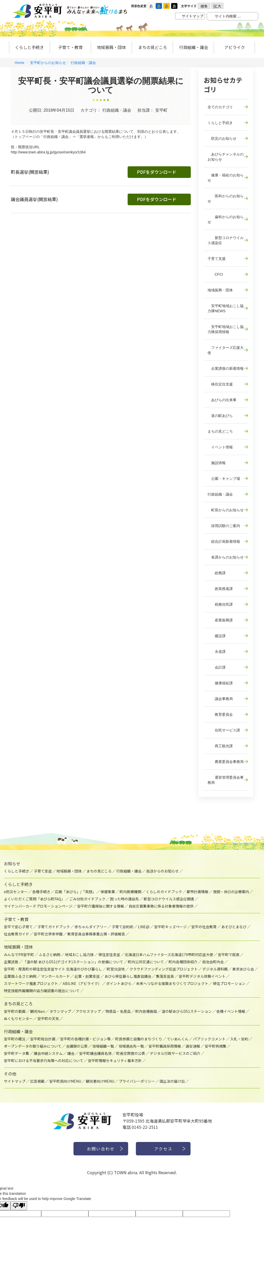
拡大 (217, 6)
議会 (71, 1053)
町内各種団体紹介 (183, 961)
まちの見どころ (152, 47)
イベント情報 (220, 447)
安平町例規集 (215, 1046)
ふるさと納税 (49, 954)
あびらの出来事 (222, 400)
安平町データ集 (16, 1053)
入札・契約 (239, 1038)
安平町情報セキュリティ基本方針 (115, 1060)
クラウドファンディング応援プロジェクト (163, 969)
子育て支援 (217, 259)
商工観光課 (220, 746)
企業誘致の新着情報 (226, 368)
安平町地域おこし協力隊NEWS (226, 308)
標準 (204, 6)
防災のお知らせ (222, 138)
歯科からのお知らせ (226, 219)
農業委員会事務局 (226, 762)
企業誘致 (11, 961)
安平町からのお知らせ (48, 63)
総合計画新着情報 (224, 541)
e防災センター (16, 891)
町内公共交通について (146, 961)
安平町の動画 (15, 1011)
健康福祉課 (220, 683)
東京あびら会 (243, 969)
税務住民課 (220, 604)
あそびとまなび (233, 926)
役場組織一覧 (103, 1046)
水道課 (217, 651)
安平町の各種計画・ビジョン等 (85, 1038)
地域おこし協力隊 (79, 954)
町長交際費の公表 (130, 1053)
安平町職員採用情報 (164, 1046)
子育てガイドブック (53, 926)
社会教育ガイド (16, 933)
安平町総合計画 (42, 1038)
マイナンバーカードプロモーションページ (38, 906)
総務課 (217, 573)
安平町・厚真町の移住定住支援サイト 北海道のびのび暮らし (53, 969)
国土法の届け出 (172, 1081)
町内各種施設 (146, 1011)
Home (19, 63)
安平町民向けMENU (65, 1081)
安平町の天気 (48, 1018)
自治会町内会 (213, 961)
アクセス (163, 1149)
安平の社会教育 (204, 926)
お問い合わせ (101, 1149)
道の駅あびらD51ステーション (187, 1011)
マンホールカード (55, 976)
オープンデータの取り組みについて (32, 1046)
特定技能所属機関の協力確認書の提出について (42, 990)
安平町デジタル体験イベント (202, 976)
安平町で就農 (229, 954)
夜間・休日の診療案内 (231, 891)
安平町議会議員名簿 (95, 1053)
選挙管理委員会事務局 (226, 780)
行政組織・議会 (193, 47)
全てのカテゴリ (220, 107)
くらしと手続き (29, 47)
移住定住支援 (220, 384)
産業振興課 (220, 620)
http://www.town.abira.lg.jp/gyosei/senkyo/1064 (48, 152)
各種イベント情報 (230, 1011)
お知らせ (12, 863)
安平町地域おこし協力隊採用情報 (226, 329)
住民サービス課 (224, 730)
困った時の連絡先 (124, 898)
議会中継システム (48, 1053)
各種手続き (41, 891)
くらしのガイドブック (164, 891)
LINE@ (144, 926)
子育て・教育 (70, 47)
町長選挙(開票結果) (30, 172)
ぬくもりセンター (18, 1018)
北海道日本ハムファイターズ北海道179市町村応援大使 (169, 954)
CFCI (215, 274)
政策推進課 (220, 589)
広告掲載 (37, 1081)
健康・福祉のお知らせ (226, 177)
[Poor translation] (19, 1205)
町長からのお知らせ (226, 510)
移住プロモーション (229, 983)
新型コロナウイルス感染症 (226, 240)
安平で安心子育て (18, 926)
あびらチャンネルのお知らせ (226, 156)
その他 (10, 1074)
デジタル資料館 (215, 969)
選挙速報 (193, 1046)
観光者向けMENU (100, 1081)
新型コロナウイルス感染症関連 (169, 898)
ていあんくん (177, 1038)
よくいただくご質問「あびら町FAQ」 (34, 898)
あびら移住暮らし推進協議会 (127, 976)
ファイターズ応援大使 (226, 350)
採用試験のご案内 (224, 526)
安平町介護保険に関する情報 (100, 906)
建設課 (217, 636)
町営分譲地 (116, 969)
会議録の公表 (77, 1046)
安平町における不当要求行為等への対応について (43, 1060)
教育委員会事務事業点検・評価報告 (96, 933)
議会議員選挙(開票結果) (34, 199)
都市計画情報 (197, 891)
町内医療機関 (130, 891)
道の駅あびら (220, 416)
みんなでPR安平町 (19, 954)
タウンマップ (60, 1011)
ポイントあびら (118, 983)
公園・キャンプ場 (224, 478)
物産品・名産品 (118, 1011)
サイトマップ (192, 16)
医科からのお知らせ (226, 198)
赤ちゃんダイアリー (91, 926)
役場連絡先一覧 (131, 1046)
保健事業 (108, 891)
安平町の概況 (15, 1038)
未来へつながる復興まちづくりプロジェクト (172, 983)
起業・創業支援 (87, 976)
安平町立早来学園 (48, 933)
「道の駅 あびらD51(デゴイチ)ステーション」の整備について (73, 961)
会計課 (217, 667)
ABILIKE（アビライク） (82, 983)
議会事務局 (220, 699)
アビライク (234, 47)
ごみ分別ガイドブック (87, 898)
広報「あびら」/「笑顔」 (75, 891)
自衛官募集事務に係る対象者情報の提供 (161, 906)
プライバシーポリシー (137, 1081)
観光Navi (37, 1011)
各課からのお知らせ (226, 557)
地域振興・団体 (111, 47)
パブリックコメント (209, 1038)
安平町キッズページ (170, 926)
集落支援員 (165, 976)
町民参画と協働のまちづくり (138, 1038)
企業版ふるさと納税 (20, 976)
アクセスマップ (88, 1011)
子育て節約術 (122, 926)
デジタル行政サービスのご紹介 (175, 1053)
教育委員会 (220, 714)
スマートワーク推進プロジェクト (31, 983)
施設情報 (217, 463)
